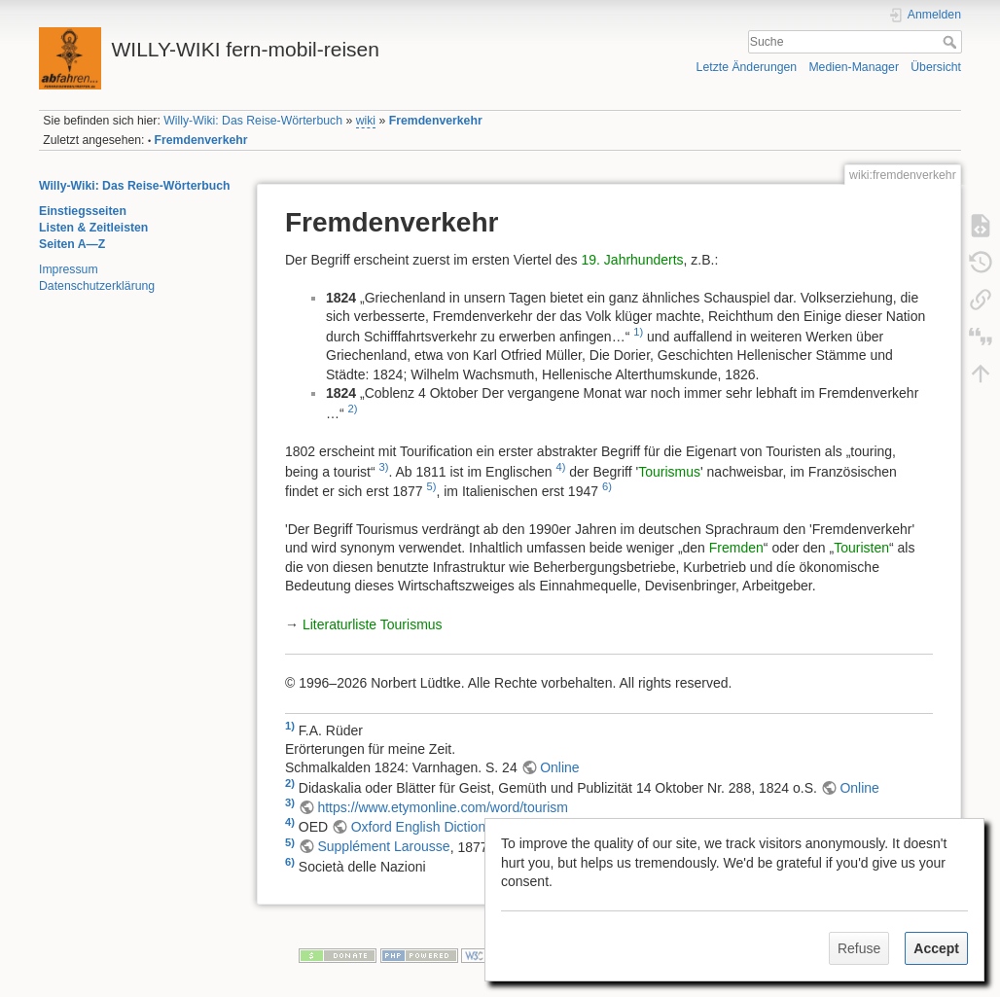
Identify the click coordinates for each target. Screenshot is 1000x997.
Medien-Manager (853, 67)
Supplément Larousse (383, 846)
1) (638, 332)
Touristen (861, 547)
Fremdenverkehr (435, 120)
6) (607, 486)
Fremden (736, 547)
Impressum (68, 269)
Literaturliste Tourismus (373, 624)
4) (560, 467)
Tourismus (669, 471)
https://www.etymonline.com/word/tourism (442, 807)
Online (559, 767)
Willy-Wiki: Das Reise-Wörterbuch (252, 120)
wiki (365, 120)
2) (353, 408)
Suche (952, 42)
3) (384, 467)
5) (432, 486)
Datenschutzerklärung (97, 286)
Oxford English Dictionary (427, 827)
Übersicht (936, 67)
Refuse (859, 948)
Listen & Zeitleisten (93, 227)
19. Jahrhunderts (633, 259)
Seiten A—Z (72, 244)
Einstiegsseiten (82, 211)
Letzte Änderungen (747, 67)
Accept (936, 948)
